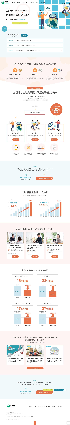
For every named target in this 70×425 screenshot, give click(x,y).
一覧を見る (24, 35)
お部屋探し (14, 2)
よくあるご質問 (42, 2)
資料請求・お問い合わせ (44, 178)
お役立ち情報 (32, 2)
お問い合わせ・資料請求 (48, 389)
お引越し (18, 2)
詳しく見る (16, 139)
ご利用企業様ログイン (58, 389)
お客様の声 (37, 2)
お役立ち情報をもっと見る (35, 368)
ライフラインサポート (25, 2)
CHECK (4, 28)
